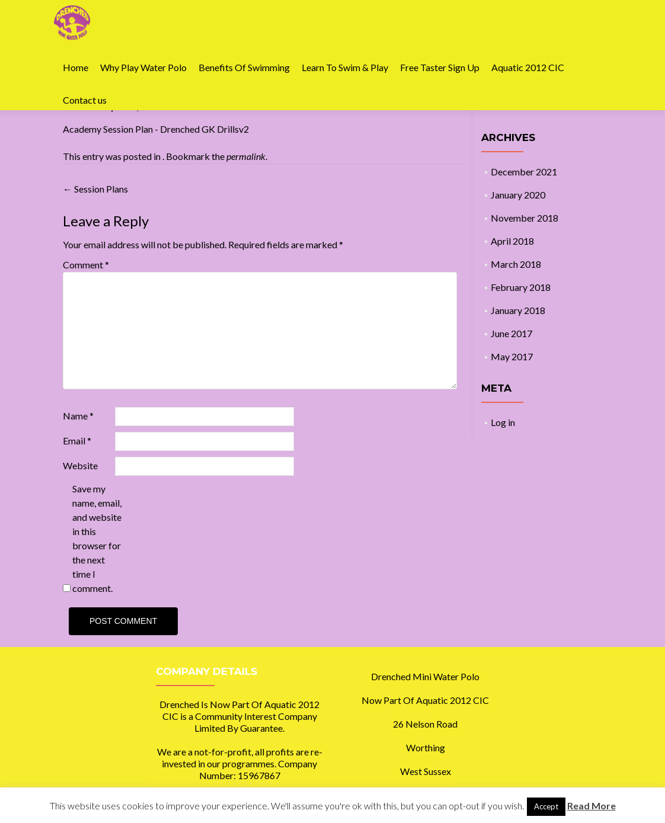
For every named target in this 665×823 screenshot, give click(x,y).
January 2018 (518, 310)
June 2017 (511, 333)
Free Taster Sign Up (439, 67)
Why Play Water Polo (143, 67)
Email (77, 440)
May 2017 (512, 356)
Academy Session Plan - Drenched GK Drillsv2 (156, 129)
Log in (503, 422)
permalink (246, 156)
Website (80, 465)
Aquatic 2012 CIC (527, 67)
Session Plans (95, 188)
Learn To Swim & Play (345, 67)
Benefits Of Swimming (244, 67)
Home (75, 67)
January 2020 (518, 194)
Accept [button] (546, 806)
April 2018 (512, 240)
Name (78, 415)
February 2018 (521, 287)
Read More (591, 805)
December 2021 (524, 171)
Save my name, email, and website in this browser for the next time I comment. (97, 538)
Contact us (85, 99)
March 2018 (516, 264)
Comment (86, 264)
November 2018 (524, 217)
